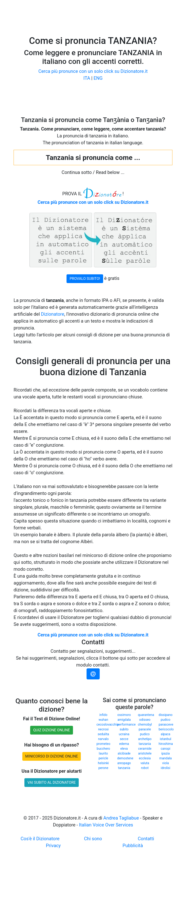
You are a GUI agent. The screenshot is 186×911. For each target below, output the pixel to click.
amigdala (124, 719)
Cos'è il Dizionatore (40, 838)
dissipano (165, 715)
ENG (97, 78)
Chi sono (93, 838)
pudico (165, 719)
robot (144, 768)
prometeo (103, 744)
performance (126, 724)
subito (124, 729)
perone (103, 768)
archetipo (145, 739)
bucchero (103, 748)
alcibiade (124, 753)
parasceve (166, 724)
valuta (144, 763)
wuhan (103, 719)
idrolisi (165, 768)
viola (165, 763)
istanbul (165, 739)
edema (124, 744)
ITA (86, 78)
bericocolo (166, 729)
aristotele (144, 753)
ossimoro (124, 715)
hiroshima (166, 744)
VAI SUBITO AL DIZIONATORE (51, 782)
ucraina (124, 734)
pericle (103, 758)
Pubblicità (132, 845)
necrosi (103, 729)
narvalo (103, 739)
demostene (125, 758)
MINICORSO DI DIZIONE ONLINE (51, 756)
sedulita (103, 734)
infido (103, 715)
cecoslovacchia (107, 724)
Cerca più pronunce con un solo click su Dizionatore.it (93, 71)
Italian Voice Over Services (106, 825)
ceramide (144, 748)
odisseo (144, 719)
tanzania (145, 744)
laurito (103, 753)
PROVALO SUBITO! (85, 278)
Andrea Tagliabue (121, 818)
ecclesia (145, 758)
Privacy (53, 845)
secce (124, 739)
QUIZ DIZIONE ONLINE (51, 730)
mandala (165, 758)
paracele (145, 729)
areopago (124, 763)
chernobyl (145, 724)
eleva (124, 748)
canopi (165, 748)
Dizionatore (52, 314)
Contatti (146, 838)
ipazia (165, 753)
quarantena (146, 715)
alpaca (165, 734)
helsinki (103, 763)
